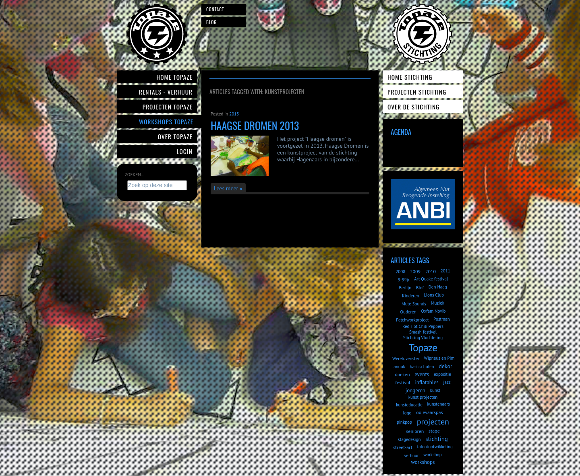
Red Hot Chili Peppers (422, 326)
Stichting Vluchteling (423, 337)
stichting (436, 439)
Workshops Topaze (166, 121)
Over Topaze (175, 136)
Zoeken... (134, 174)
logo (407, 413)
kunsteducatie (409, 405)
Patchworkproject (412, 320)
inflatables (426, 382)
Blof (420, 288)
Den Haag (438, 287)
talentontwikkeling (435, 446)
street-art (402, 447)
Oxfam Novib (433, 311)
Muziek (437, 303)
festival (402, 382)
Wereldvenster (405, 358)
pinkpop (404, 422)
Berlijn (405, 288)
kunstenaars (438, 404)
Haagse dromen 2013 (255, 125)
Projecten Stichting (416, 91)
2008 (400, 271)
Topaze (423, 347)
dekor (445, 366)
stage (434, 431)
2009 (415, 271)
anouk (399, 366)
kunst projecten (423, 397)
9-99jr (404, 279)
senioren (415, 431)
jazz (447, 382)
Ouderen (408, 312)
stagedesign (409, 439)
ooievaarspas (429, 412)
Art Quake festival (431, 279)
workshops (423, 462)
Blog (211, 22)
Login (185, 151)
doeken (402, 374)
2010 (430, 271)
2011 (445, 271)
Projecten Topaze (168, 106)
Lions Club (433, 295)
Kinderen (410, 296)
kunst (435, 390)
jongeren (415, 390)
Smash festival (423, 332)
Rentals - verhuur (166, 91)
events (421, 374)
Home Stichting (409, 76)
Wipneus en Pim (439, 358)
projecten (433, 421)
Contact (215, 9)
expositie (442, 374)
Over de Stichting (413, 106)
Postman (441, 319)
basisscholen (422, 366)
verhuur (411, 455)
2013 (234, 114)
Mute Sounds (414, 304)
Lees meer (226, 188)
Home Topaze (175, 76)
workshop (432, 454)
